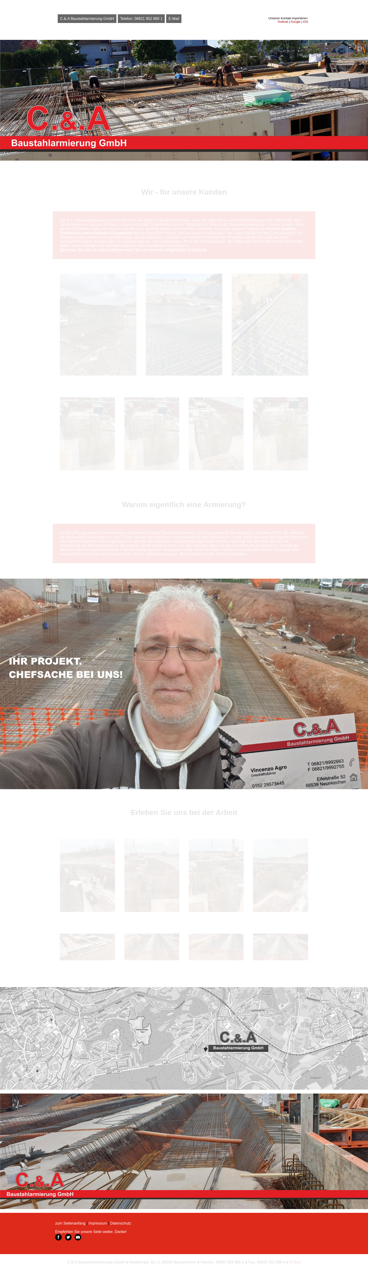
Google (296, 21)
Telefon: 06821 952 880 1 (141, 19)
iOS (305, 21)
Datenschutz (120, 1223)
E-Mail (174, 19)
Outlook (283, 21)
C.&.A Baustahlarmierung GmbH (87, 19)
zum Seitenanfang (70, 1223)
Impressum (97, 1223)
